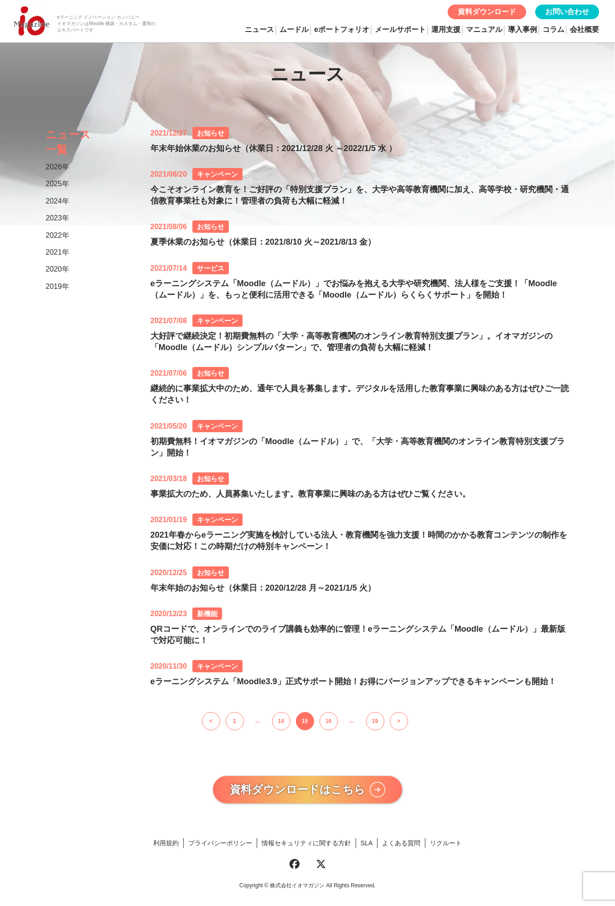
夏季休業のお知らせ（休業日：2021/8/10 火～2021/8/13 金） (263, 241)
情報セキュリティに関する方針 (306, 845)
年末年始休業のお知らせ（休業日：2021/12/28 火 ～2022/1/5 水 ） (273, 148)
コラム (553, 29)
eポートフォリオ (341, 29)
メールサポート (400, 29)
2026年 (57, 167)
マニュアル (484, 29)
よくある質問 (401, 845)
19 (375, 721)
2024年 (57, 201)
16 (328, 721)
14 (281, 721)
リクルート (446, 845)
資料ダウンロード (487, 12)
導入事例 (522, 29)
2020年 (57, 269)
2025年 (57, 184)
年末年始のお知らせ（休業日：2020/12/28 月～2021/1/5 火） (263, 587)
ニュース (259, 29)
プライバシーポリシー (220, 845)
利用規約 (166, 845)
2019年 (57, 286)
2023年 (57, 218)
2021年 (57, 252)
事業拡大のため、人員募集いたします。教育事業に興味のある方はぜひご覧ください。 (310, 493)
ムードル (294, 29)
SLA (366, 845)
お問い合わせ (567, 12)
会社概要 (584, 29)
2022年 (57, 235)
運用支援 (445, 29)
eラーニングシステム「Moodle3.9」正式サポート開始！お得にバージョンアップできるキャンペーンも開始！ (353, 681)
